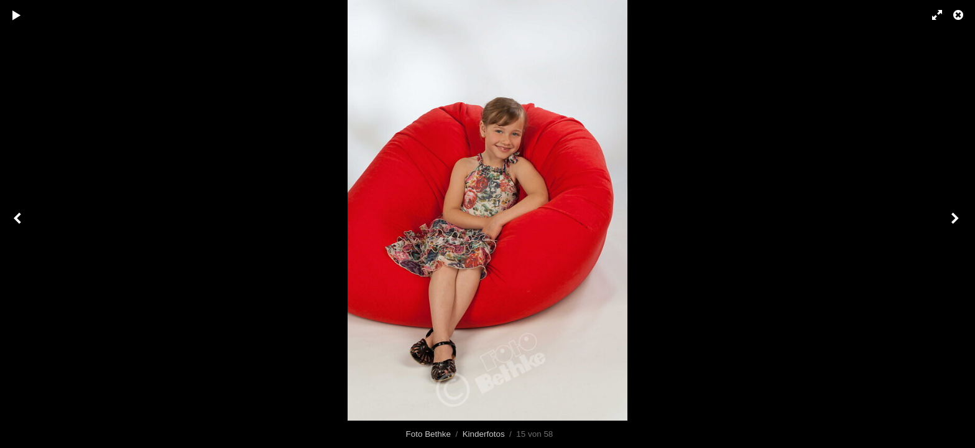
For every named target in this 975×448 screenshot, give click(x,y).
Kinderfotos (484, 434)
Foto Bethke (428, 434)
